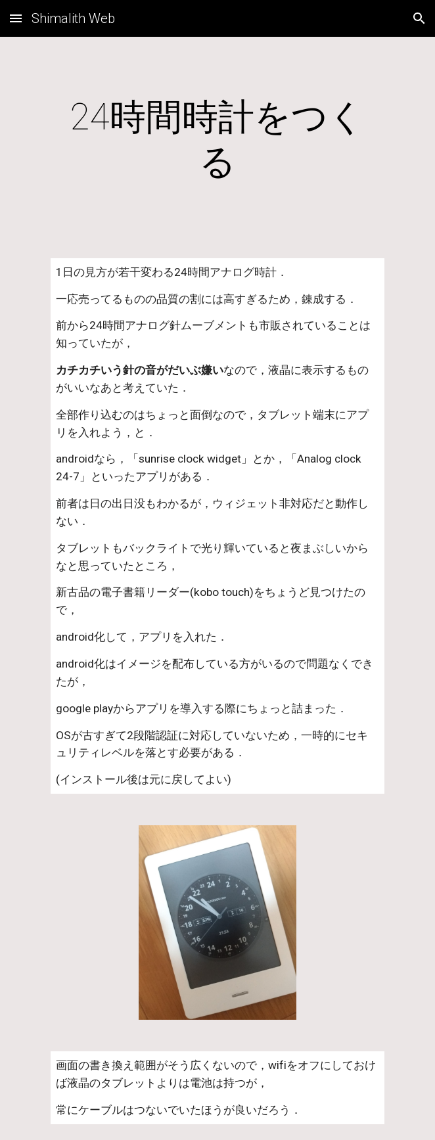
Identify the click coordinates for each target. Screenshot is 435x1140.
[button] (16, 18)
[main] (217, 139)
